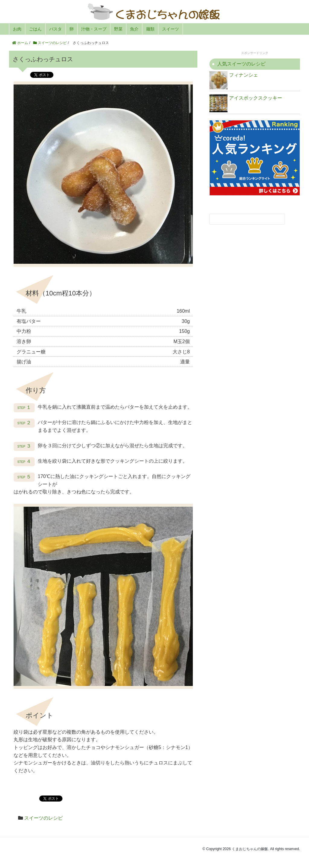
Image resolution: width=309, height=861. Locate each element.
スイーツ (170, 29)
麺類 (150, 29)
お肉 (17, 29)
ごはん (35, 29)
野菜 (118, 29)
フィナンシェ (233, 80)
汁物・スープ (94, 29)
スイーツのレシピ (43, 818)
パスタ (55, 29)
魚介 (134, 29)
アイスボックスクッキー (245, 103)
